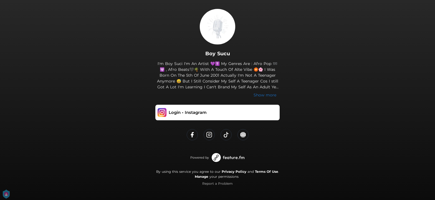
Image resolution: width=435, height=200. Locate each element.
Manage (201, 176)
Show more (265, 95)
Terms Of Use (266, 171)
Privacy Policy (234, 171)
